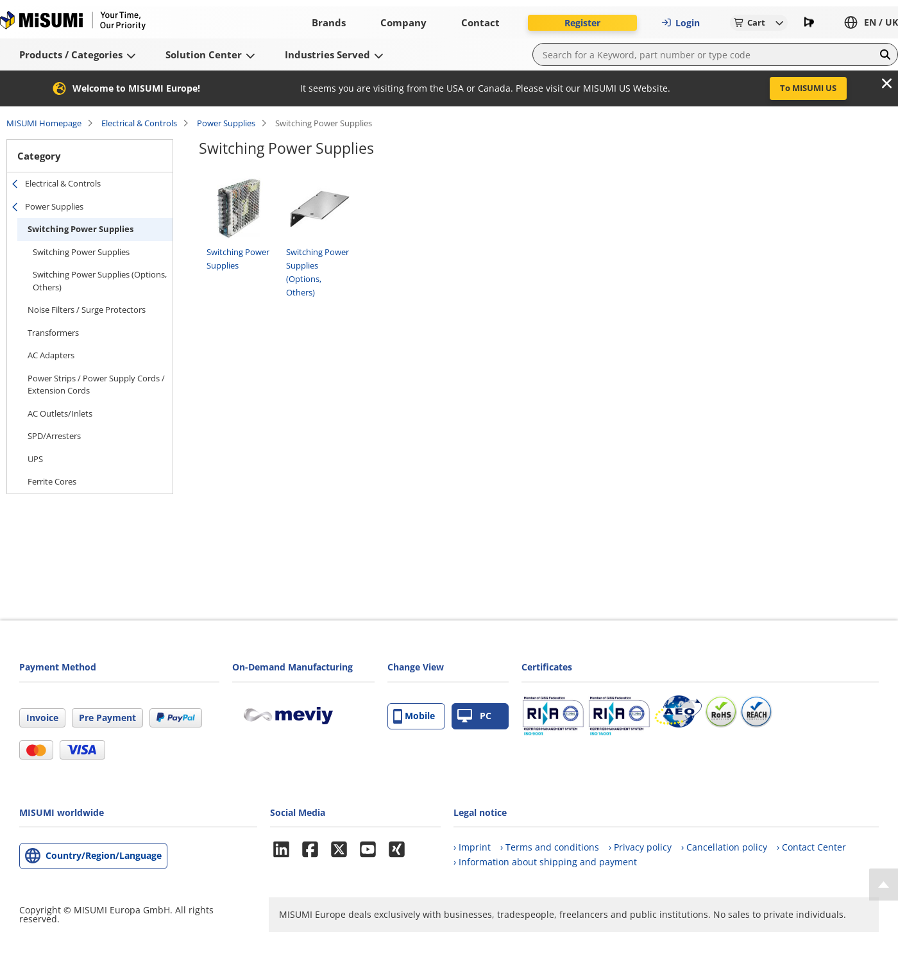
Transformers (53, 332)
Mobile (414, 716)
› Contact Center (811, 847)
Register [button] (582, 23)
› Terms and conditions (549, 847)
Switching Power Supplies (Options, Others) (100, 281)
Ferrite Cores (52, 481)
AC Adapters (51, 355)
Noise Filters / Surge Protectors (87, 309)
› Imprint (472, 847)
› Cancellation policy (724, 847)
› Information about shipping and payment (545, 862)
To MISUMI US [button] (808, 88)
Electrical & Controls (139, 123)
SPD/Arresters (54, 436)
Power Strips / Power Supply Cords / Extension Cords (96, 384)
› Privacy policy (640, 847)
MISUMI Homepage (43, 123)
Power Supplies (226, 123)
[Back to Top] (883, 884)
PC (474, 716)
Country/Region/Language (104, 855)
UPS (35, 459)
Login (680, 23)
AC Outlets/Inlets (60, 413)
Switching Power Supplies (80, 229)
